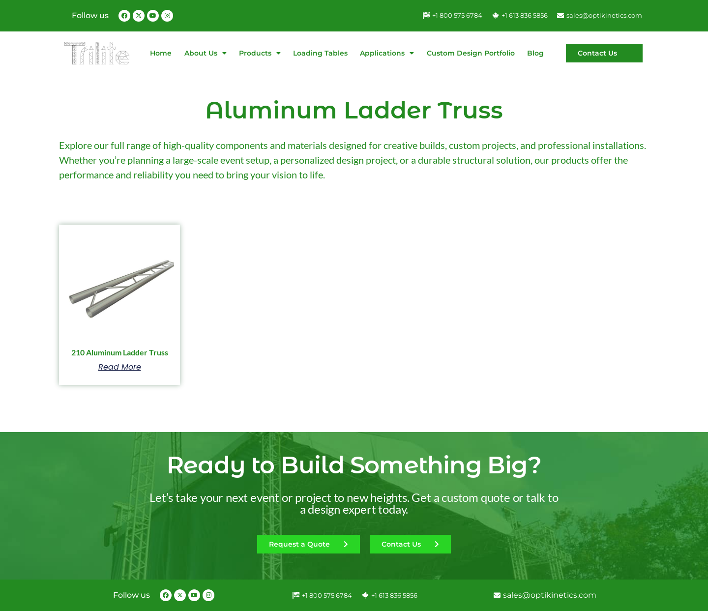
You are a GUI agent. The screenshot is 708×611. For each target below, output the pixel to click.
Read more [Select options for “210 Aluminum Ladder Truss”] (119, 367)
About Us (205, 53)
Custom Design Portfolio (471, 53)
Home (161, 53)
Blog (535, 53)
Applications (387, 53)
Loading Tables (320, 53)
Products (260, 53)
